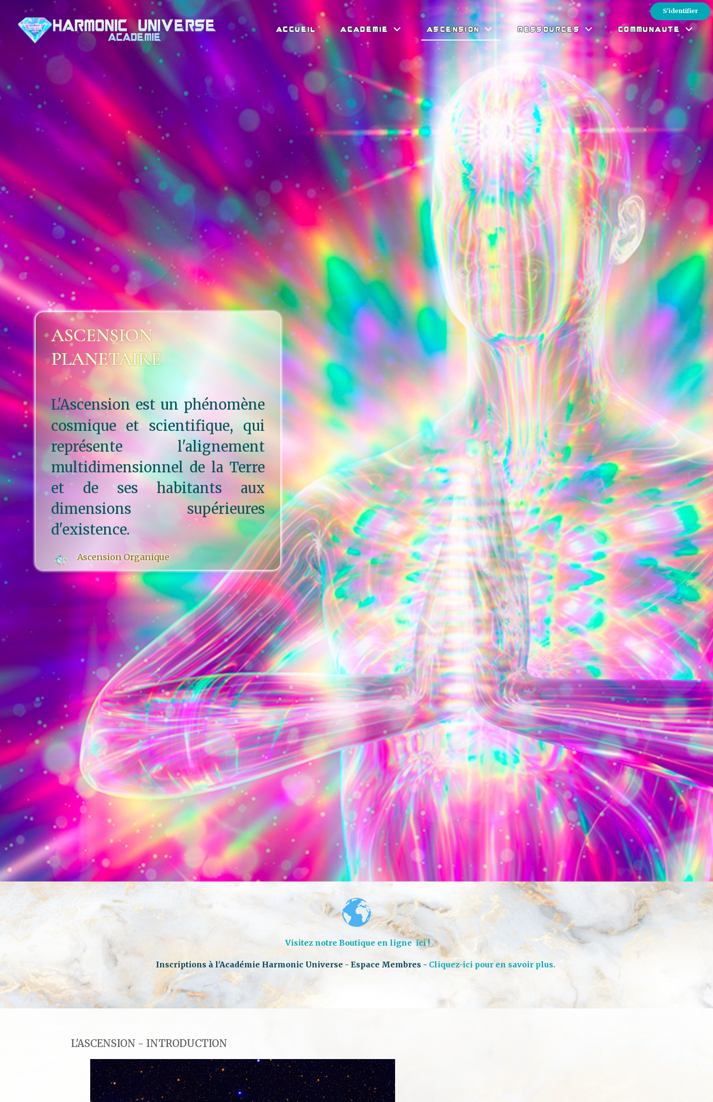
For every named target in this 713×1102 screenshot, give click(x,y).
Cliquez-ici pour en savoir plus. (493, 964)
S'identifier (680, 10)
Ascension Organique (123, 557)
